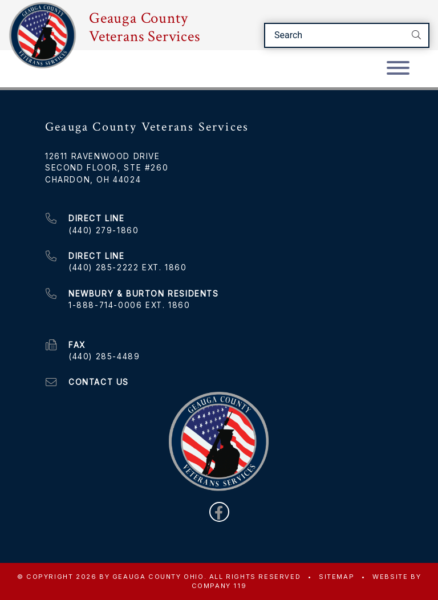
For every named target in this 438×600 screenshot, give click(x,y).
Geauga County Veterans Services (144, 27)
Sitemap (336, 577)
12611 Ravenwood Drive (102, 156)
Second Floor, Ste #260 (106, 167)
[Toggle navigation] (398, 68)
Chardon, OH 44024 (93, 179)
